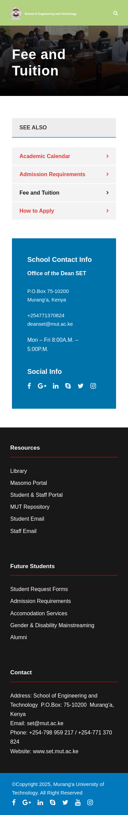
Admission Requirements (52, 174)
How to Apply (36, 211)
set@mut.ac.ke (45, 723)
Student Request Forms (39, 589)
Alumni (18, 637)
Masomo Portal (28, 483)
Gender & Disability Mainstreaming (52, 625)
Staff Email (23, 531)
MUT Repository (29, 507)
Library (18, 471)
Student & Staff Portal (36, 495)
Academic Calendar (44, 156)
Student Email (27, 519)
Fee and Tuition (39, 193)
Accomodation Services (38, 613)
